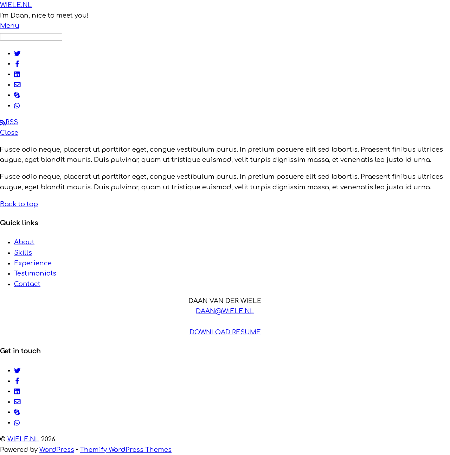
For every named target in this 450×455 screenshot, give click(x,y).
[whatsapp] (17, 105)
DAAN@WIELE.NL (225, 311)
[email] (17, 84)
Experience (33, 263)
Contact (27, 283)
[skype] (17, 94)
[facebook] (17, 63)
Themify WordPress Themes (126, 449)
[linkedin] (17, 73)
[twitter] (17, 53)
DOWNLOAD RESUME (225, 332)
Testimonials (35, 273)
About (24, 242)
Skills (23, 252)
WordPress (56, 449)
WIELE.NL (23, 439)
